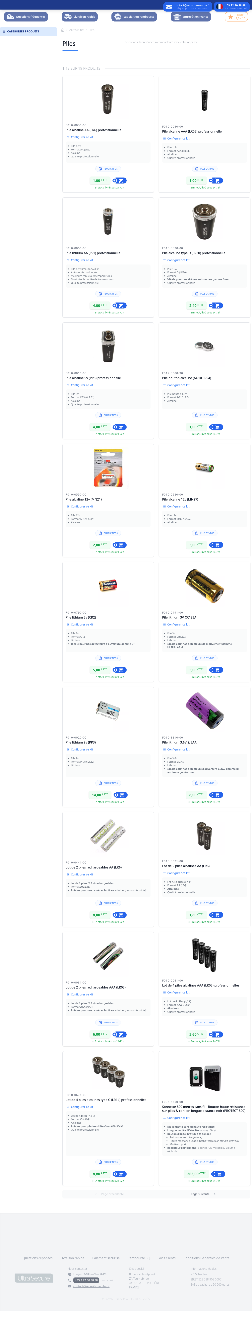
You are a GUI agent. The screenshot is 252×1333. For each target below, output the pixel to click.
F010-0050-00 (76, 270)
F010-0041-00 (172, 1002)
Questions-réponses (37, 1280)
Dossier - (234, 27)
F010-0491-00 (172, 634)
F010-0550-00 (76, 516)
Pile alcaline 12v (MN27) (180, 521)
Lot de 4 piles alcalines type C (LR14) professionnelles (106, 1122)
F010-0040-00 (172, 148)
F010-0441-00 (76, 884)
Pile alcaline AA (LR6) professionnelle (93, 152)
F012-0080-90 (172, 395)
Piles (91, 52)
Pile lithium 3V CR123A (179, 639)
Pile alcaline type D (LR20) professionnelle (193, 275)
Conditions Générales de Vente (206, 1280)
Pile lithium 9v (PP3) (81, 764)
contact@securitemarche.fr (91, 1308)
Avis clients (167, 1280)
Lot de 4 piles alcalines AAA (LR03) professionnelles (200, 1007)
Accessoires (76, 52)
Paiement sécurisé (106, 1280)
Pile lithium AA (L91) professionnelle (93, 275)
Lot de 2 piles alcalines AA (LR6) (186, 888)
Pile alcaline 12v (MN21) (84, 521)
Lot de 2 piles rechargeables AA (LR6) (94, 889)
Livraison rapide (72, 1280)
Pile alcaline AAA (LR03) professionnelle (192, 153)
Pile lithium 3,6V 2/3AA (179, 764)
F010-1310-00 (172, 759)
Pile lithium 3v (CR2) (81, 639)
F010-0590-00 (172, 270)
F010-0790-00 (76, 634)
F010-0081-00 (76, 1004)
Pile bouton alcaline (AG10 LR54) (186, 400)
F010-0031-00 (172, 883)
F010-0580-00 (172, 516)
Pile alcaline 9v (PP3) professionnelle (93, 400)
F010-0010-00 (76, 395)
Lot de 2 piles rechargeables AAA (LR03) (96, 1009)
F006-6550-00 (172, 1124)
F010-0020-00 (76, 759)
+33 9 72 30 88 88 (86, 1302)
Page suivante (203, 1216)
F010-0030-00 (76, 147)
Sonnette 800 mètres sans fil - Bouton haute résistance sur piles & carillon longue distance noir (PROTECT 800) (203, 1131)
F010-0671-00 (76, 1117)
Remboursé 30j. (139, 1280)
